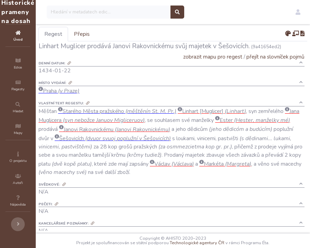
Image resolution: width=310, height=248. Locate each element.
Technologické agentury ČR (217, 243)
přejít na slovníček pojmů (275, 56)
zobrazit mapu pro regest (212, 56)
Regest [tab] (94, 34)
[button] (298, 12)
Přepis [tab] (123, 34)
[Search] (150, 12)
